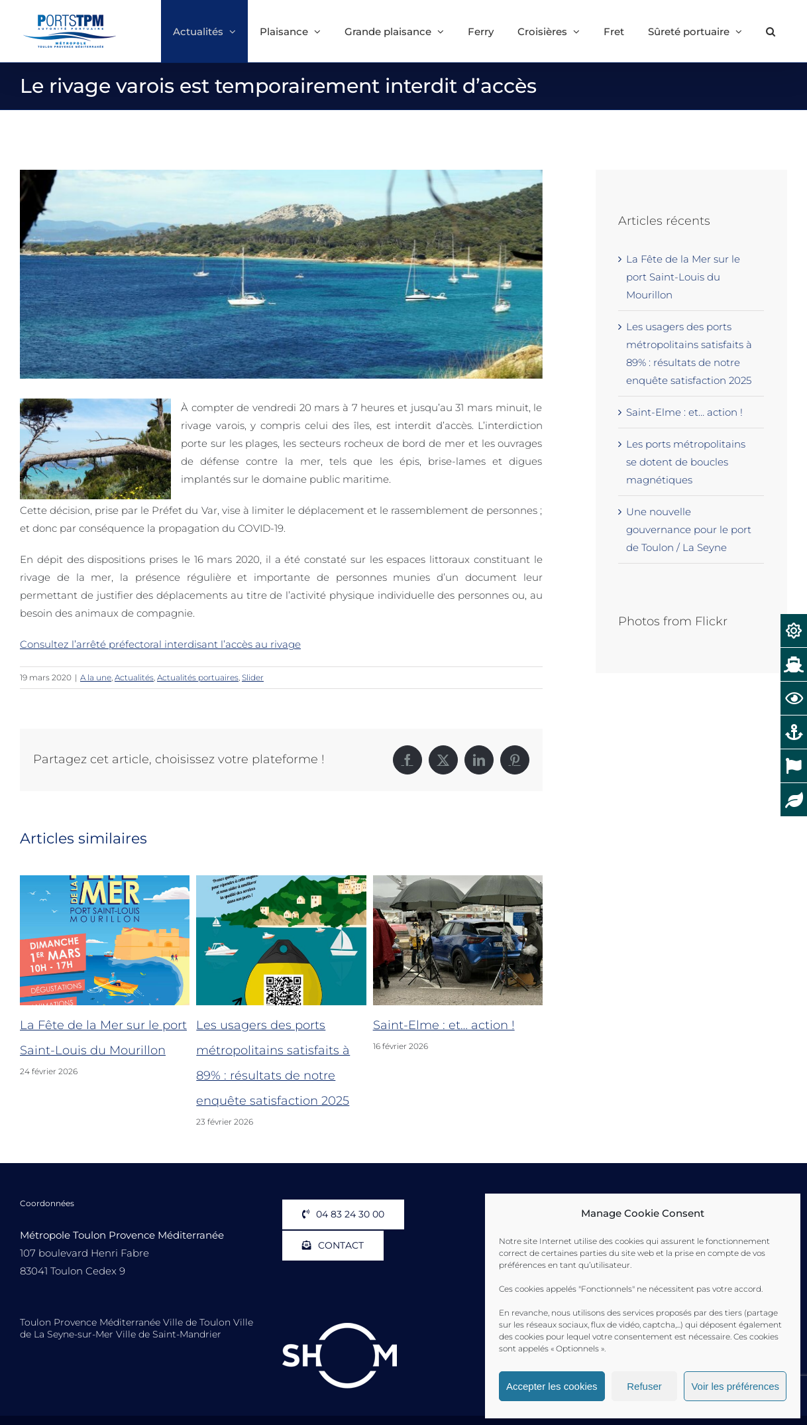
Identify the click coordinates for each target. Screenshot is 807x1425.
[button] (770, 31)
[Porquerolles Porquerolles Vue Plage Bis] (281, 274)
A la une (95, 677)
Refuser (644, 1386)
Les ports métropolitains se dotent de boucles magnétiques (685, 462)
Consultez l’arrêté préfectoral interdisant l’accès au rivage (160, 644)
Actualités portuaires (198, 677)
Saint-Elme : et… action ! (444, 1025)
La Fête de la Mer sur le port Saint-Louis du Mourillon (683, 277)
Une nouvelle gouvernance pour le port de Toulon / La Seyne (688, 529)
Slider (253, 677)
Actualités (134, 677)
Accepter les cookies (552, 1386)
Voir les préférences (735, 1386)
